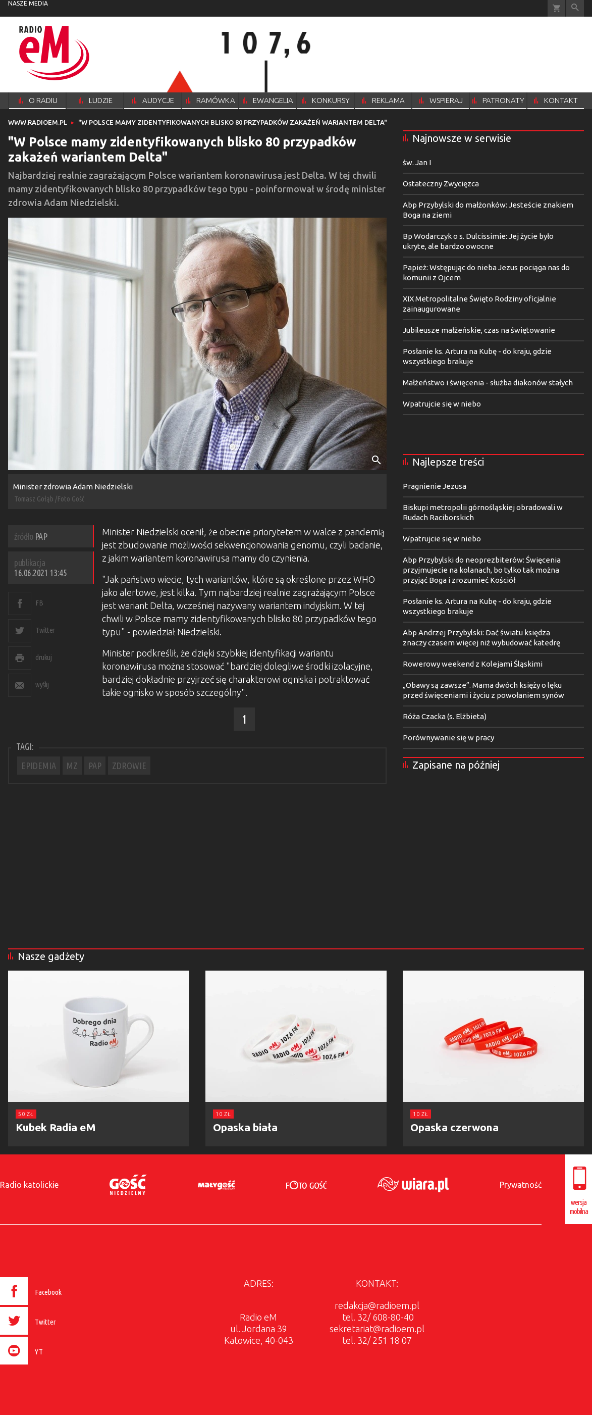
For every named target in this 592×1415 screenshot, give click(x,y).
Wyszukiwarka (575, 8)
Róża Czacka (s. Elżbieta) (445, 716)
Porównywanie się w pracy (448, 737)
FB (39, 602)
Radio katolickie (29, 1184)
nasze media (28, 3)
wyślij (41, 684)
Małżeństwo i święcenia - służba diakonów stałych (488, 382)
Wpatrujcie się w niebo (442, 403)
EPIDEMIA (38, 766)
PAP (94, 766)
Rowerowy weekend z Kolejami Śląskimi (473, 664)
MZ (72, 766)
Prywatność (521, 1184)
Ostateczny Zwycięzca (441, 183)
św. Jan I (417, 162)
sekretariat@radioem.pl (377, 1329)
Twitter (45, 630)
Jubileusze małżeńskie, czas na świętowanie (479, 330)
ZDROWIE (129, 766)
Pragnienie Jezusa (434, 486)
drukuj (43, 657)
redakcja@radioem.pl (377, 1305)
